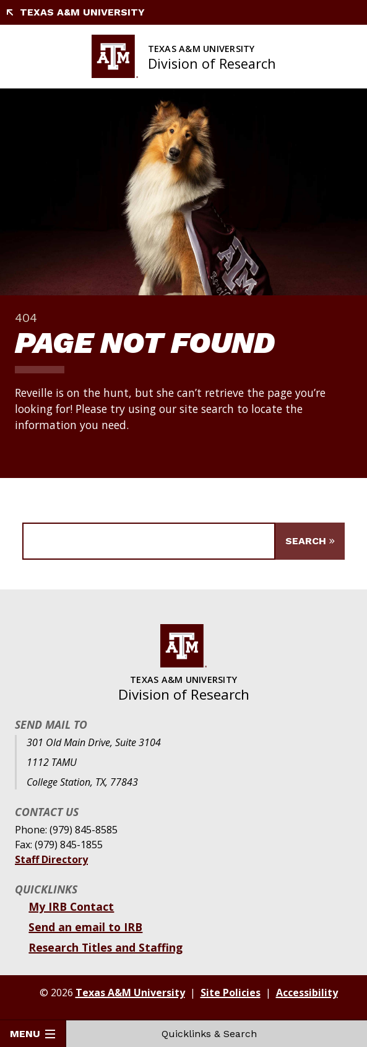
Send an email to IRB (85, 926)
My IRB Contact (71, 906)
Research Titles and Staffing (105, 947)
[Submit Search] (310, 541)
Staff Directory (51, 859)
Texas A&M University (75, 12)
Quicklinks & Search (217, 1034)
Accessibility (307, 992)
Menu (32, 1034)
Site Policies (231, 992)
